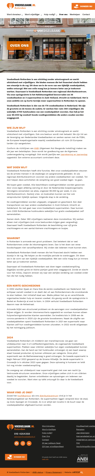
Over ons (63, 14)
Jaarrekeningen (83, 433)
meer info (45, 458)
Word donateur (14, 14)
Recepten (80, 429)
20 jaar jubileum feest (51, 443)
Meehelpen (75, 14)
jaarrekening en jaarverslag (74, 154)
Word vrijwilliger (32, 14)
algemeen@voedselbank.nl (24, 437)
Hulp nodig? (49, 14)
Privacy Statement (54, 471)
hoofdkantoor (24, 396)
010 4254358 (22, 434)
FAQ (78, 443)
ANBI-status (37, 471)
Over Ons (46, 436)
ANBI (36, 148)
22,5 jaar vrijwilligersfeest (53, 447)
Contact (86, 14)
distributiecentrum (49, 396)
